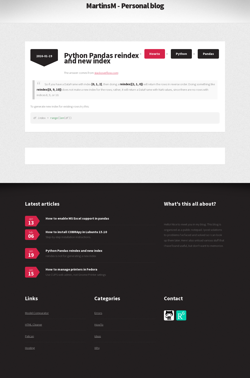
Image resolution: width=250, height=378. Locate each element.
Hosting (30, 348)
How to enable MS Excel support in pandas (77, 218)
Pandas (208, 54)
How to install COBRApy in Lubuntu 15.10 (76, 232)
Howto (154, 54)
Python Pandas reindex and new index (74, 250)
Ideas (97, 336)
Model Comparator (37, 313)
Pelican (29, 336)
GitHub (169, 315)
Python (181, 54)
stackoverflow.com (106, 73)
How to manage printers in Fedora (71, 269)
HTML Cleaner (33, 324)
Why (97, 348)
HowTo (98, 324)
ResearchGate (181, 315)
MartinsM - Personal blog (125, 5)
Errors (98, 313)
